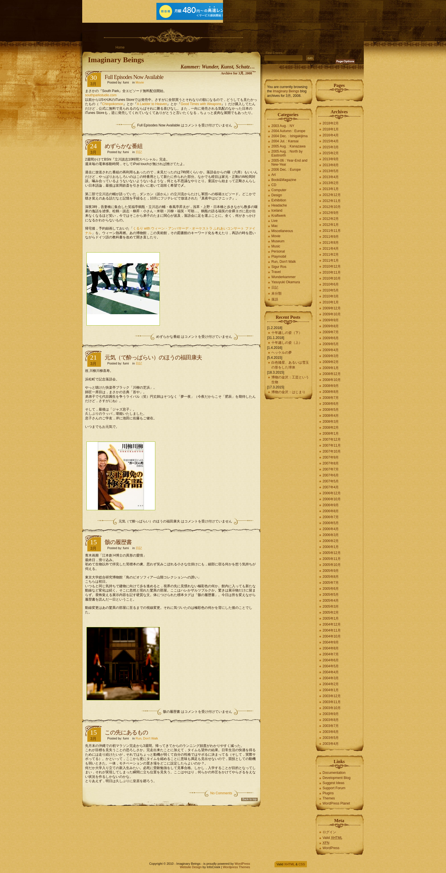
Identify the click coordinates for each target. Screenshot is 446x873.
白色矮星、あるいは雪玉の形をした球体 (290, 365)
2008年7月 (331, 398)
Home (120, 47)
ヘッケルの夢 (281, 353)
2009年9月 (331, 320)
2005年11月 (332, 559)
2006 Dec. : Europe (286, 170)
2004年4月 (331, 672)
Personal (278, 251)
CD (273, 185)
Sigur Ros (278, 267)
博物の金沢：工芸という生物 (290, 379)
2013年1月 (331, 189)
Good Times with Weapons (201, 104)
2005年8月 (331, 577)
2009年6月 (331, 338)
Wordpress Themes (236, 867)
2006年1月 (331, 547)
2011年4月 (331, 249)
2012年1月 (331, 225)
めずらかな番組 (124, 146)
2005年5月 (331, 595)
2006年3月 (331, 535)
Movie (140, 82)
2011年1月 (331, 260)
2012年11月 (332, 201)
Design (276, 195)
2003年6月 (331, 732)
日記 (139, 152)
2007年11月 (332, 445)
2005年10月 (332, 565)
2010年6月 (331, 284)
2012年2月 (331, 219)
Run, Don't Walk (147, 738)
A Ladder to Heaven (152, 104)
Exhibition (278, 200)
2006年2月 (331, 541)
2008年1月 (331, 434)
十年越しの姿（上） (286, 343)
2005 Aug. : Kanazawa (288, 146)
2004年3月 (331, 678)
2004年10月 (332, 636)
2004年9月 (331, 642)
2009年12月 (332, 308)
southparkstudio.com (101, 95)
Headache (279, 205)
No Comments (221, 793)
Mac (274, 226)
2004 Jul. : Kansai (284, 141)
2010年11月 (332, 272)
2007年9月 (331, 457)
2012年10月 (332, 207)
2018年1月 (331, 129)
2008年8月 (331, 392)
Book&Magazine (283, 180)
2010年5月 (331, 290)
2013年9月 (331, 159)
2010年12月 (332, 266)
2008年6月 (331, 404)
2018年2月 (331, 123)
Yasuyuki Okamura (285, 282)
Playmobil (278, 257)
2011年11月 (332, 231)
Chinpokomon (112, 104)
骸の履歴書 (118, 542)
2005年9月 (331, 571)
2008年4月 (331, 416)
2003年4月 (331, 744)
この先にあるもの (126, 732)
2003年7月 (331, 726)
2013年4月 (331, 177)
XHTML (289, 864)
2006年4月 (331, 529)
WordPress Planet (336, 803)
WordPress (331, 848)
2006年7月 (331, 517)
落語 (274, 299)
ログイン (329, 832)
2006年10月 (332, 499)
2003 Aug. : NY (282, 126)
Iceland (276, 210)
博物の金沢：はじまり (288, 392)
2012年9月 (331, 213)
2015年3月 (331, 147)
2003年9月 (331, 714)
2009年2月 (331, 362)
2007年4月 (331, 487)
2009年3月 (331, 356)
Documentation (334, 773)
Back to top (249, 799)
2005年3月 (331, 607)
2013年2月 (331, 183)
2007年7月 (331, 469)
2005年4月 (331, 601)
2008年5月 (331, 410)
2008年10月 (332, 380)
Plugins (328, 793)
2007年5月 (331, 481)
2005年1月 (331, 618)
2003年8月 (331, 720)
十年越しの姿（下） (286, 333)
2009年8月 (331, 326)
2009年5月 (331, 344)
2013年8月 (331, 165)
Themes (329, 798)
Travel (276, 272)
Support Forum (334, 788)
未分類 (276, 293)
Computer (278, 190)
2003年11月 (332, 702)
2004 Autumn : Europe (288, 131)
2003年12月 (332, 696)
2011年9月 (331, 237)
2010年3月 (331, 296)
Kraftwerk (278, 216)
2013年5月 (331, 171)
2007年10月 (332, 451)
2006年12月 (332, 493)
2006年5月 (331, 523)
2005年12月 (332, 553)
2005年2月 (331, 612)
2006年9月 (331, 505)
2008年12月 (332, 374)
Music (275, 246)
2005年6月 (331, 589)
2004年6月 (331, 660)
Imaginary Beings (116, 60)
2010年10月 (332, 278)
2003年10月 (332, 708)
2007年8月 (331, 463)
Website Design (191, 867)
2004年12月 (332, 624)
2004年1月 (331, 690)
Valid (332, 838)
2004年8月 (331, 648)
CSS (301, 864)
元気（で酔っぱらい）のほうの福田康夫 (153, 357)
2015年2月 (331, 153)
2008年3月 (331, 422)
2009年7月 (331, 332)
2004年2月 (331, 684)
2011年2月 (331, 255)
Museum (277, 241)
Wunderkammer (283, 277)
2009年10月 (332, 314)
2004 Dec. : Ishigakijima (289, 136)
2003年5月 (331, 738)
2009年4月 (331, 350)
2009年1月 (331, 368)
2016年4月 (331, 135)
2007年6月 (331, 475)
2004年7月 (331, 654)
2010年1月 (331, 302)
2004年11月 (332, 630)
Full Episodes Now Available (134, 77)
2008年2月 (331, 428)
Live (274, 221)
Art (273, 175)
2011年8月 (331, 243)
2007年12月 (332, 439)
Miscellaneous (282, 231)
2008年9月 (331, 386)
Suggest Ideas (333, 783)
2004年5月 (331, 666)
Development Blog (336, 778)
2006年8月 (331, 511)
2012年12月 (332, 195)
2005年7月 (331, 583)
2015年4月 (331, 141)
